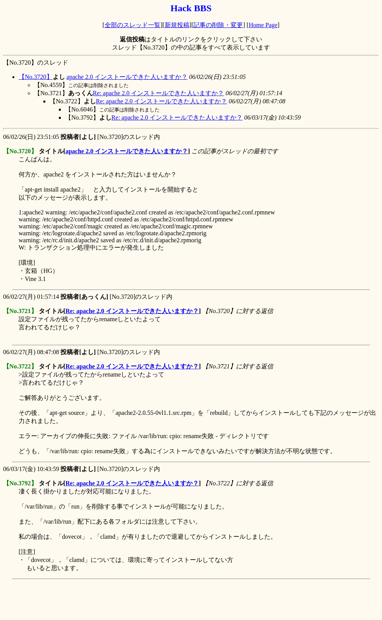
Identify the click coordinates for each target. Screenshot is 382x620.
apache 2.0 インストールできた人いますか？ (127, 77)
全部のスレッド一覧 (132, 25)
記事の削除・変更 (218, 25)
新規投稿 (177, 25)
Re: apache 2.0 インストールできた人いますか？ (158, 93)
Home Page (263, 25)
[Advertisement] (144, 599)
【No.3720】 (36, 77)
